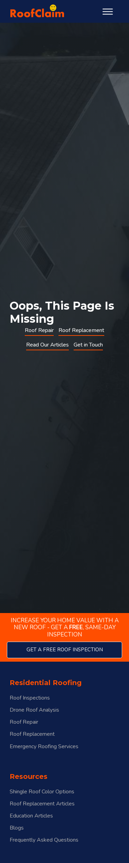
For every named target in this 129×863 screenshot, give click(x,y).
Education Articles (31, 816)
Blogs (17, 828)
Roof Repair (39, 330)
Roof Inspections (30, 698)
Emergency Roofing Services (44, 746)
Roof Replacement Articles (42, 804)
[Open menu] (108, 12)
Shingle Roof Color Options (42, 792)
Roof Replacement (81, 330)
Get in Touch (88, 345)
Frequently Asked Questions (44, 840)
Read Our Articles (47, 345)
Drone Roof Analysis (34, 710)
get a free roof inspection (64, 649)
